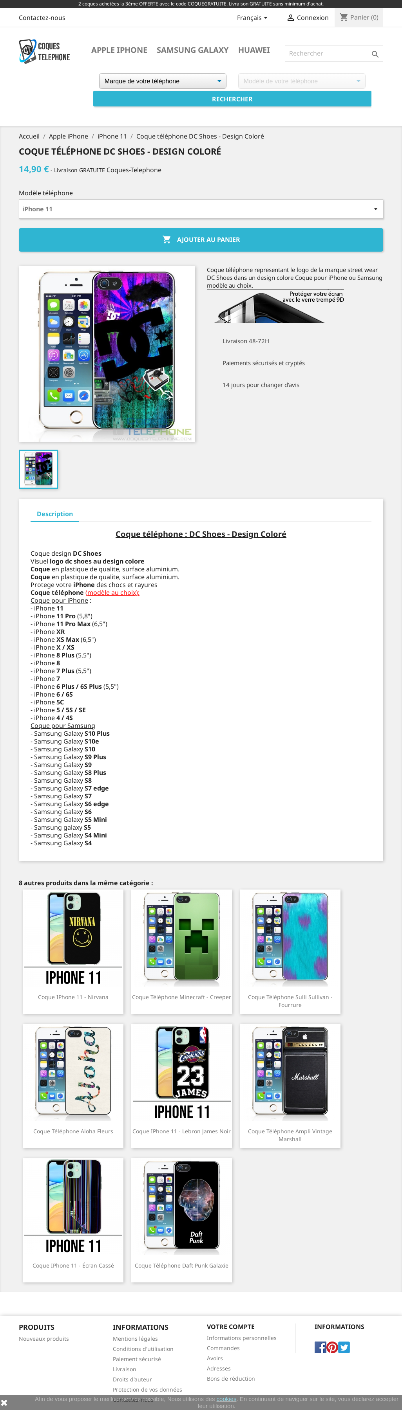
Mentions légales (135, 1338)
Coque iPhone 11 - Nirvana (73, 997)
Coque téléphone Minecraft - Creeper (181, 997)
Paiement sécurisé (137, 1359)
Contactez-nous (42, 17)
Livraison (124, 1369)
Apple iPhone (119, 50)
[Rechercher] (334, 53)
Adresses (219, 1368)
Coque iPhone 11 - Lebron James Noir (181, 1131)
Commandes (223, 1348)
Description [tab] (55, 514)
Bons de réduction (231, 1378)
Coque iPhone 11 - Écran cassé (73, 1265)
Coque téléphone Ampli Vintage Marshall (290, 1135)
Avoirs (215, 1358)
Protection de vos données (147, 1389)
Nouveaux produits (44, 1338)
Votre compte (231, 1326)
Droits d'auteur (132, 1379)
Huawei (254, 50)
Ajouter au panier (201, 240)
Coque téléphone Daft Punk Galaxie (181, 1265)
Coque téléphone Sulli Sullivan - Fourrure (290, 1000)
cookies (227, 1399)
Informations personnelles (242, 1338)
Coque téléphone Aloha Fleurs (73, 1131)
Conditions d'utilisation (143, 1348)
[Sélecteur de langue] (253, 18)
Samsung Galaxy (193, 50)
